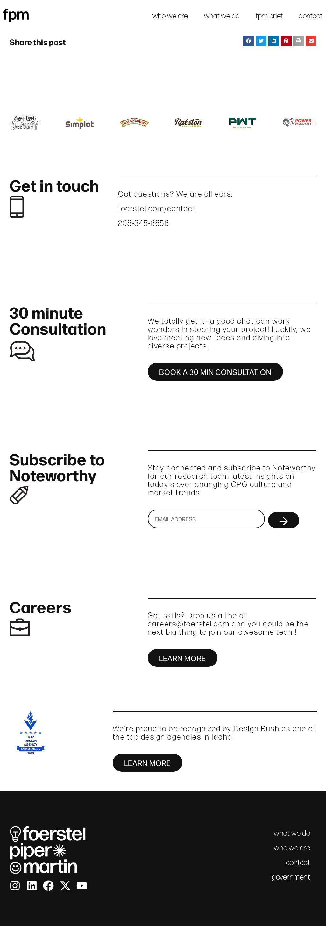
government (291, 877)
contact (310, 15)
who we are (170, 15)
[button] (248, 41)
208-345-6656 (143, 223)
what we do (222, 15)
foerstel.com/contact (157, 208)
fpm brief (269, 15)
